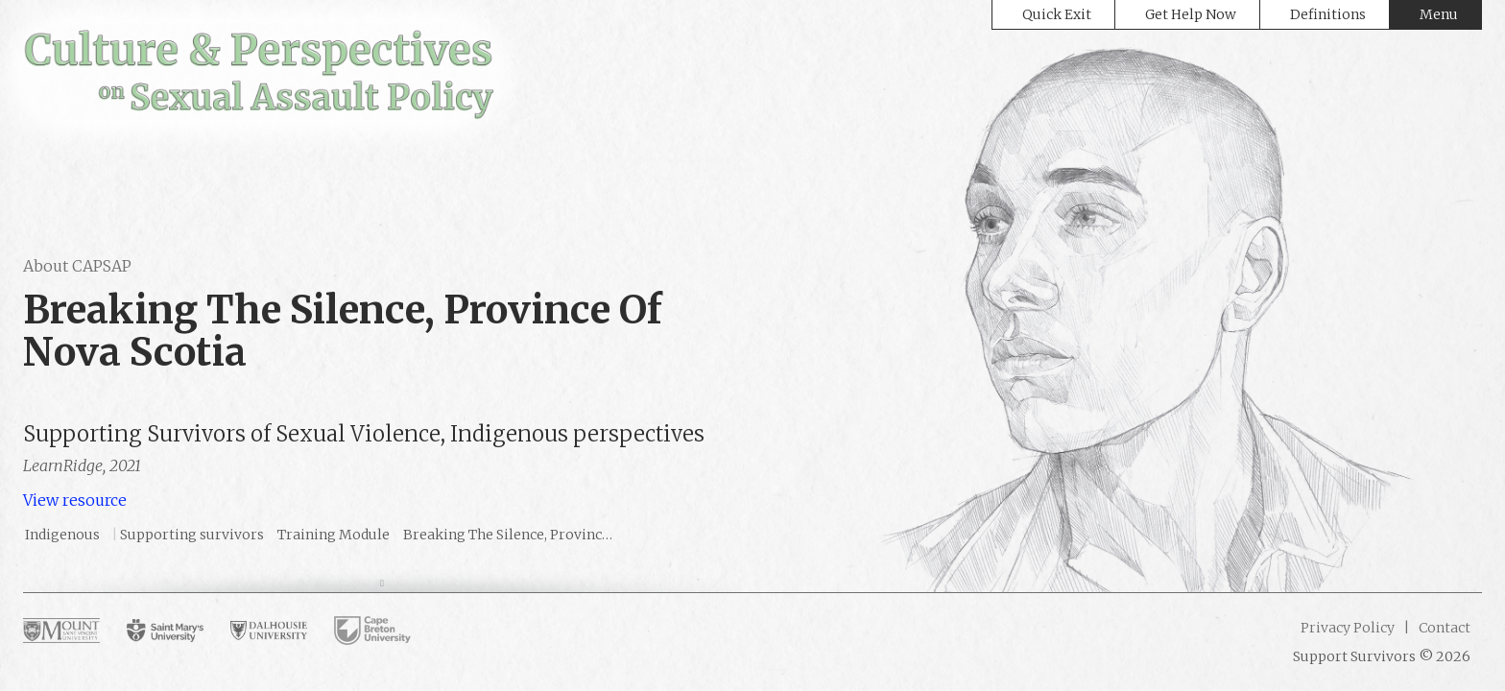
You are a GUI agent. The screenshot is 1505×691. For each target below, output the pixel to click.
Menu (1439, 14)
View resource (75, 500)
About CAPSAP (77, 265)
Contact (1443, 627)
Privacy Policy (1348, 627)
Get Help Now (1190, 14)
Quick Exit (1056, 14)
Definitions (1328, 14)
